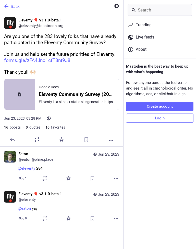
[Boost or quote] (37, 139)
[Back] (54, 6)
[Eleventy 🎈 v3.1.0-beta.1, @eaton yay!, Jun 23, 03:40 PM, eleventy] (61, 207)
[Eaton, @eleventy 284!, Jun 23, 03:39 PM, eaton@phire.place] (61, 167)
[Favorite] (61, 139)
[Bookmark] (86, 139)
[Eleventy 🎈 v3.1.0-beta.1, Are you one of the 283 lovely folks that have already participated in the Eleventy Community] (61, 80)
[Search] (160, 10)
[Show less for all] (116, 6)
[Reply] (12, 139)
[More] (111, 140)
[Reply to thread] (23, 178)
